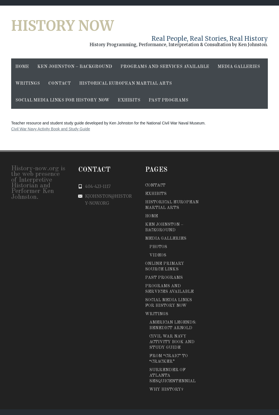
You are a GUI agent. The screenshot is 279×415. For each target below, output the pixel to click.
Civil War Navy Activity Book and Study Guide (50, 129)
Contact (59, 83)
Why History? (166, 390)
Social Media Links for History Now (62, 100)
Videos (157, 255)
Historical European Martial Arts (125, 83)
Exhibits (129, 100)
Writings (27, 83)
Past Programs (168, 100)
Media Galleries (239, 67)
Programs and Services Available (165, 67)
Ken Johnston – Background (74, 67)
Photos (158, 247)
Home (22, 67)
